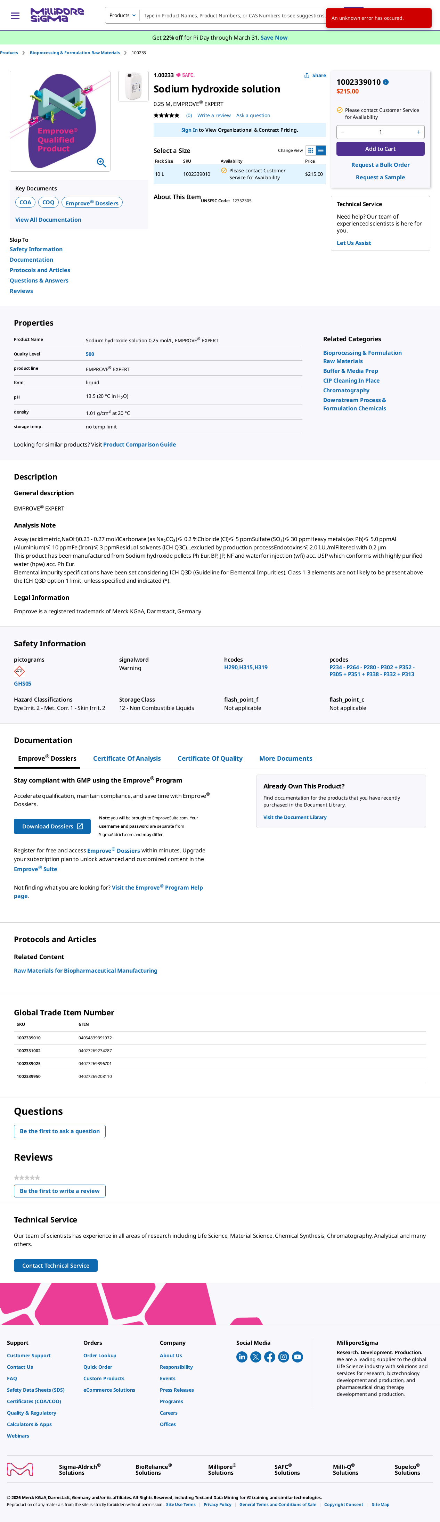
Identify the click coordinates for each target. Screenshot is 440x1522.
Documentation (31, 259)
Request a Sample (380, 177)
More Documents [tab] (285, 758)
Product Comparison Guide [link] (139, 444)
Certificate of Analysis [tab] (127, 758)
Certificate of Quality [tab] (210, 758)
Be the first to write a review (63, 1192)
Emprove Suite (35, 869)
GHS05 (22, 683)
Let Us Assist (354, 242)
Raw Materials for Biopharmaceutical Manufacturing (85, 970)
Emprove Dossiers (92, 203)
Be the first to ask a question (60, 1131)
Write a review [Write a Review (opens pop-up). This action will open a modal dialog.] (214, 115)
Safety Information (36, 249)
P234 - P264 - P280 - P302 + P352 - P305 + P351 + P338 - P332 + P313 (372, 670)
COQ (48, 202)
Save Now (274, 37)
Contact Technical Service (55, 1265)
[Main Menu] (15, 15)
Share (315, 75)
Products (9, 53)
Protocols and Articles (40, 270)
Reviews (21, 291)
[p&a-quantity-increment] (418, 132)
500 (90, 354)
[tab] (15, 52)
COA (25, 202)
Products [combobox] (119, 15)
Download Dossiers (53, 826)
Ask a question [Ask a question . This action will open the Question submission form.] (253, 115)
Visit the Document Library (295, 817)
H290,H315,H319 (246, 667)
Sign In (189, 129)
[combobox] (234, 15)
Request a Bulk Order (380, 164)
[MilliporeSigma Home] (57, 15)
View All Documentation (48, 219)
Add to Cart (380, 149)
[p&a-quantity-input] (380, 132)
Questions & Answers (39, 280)
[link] (350, 371)
